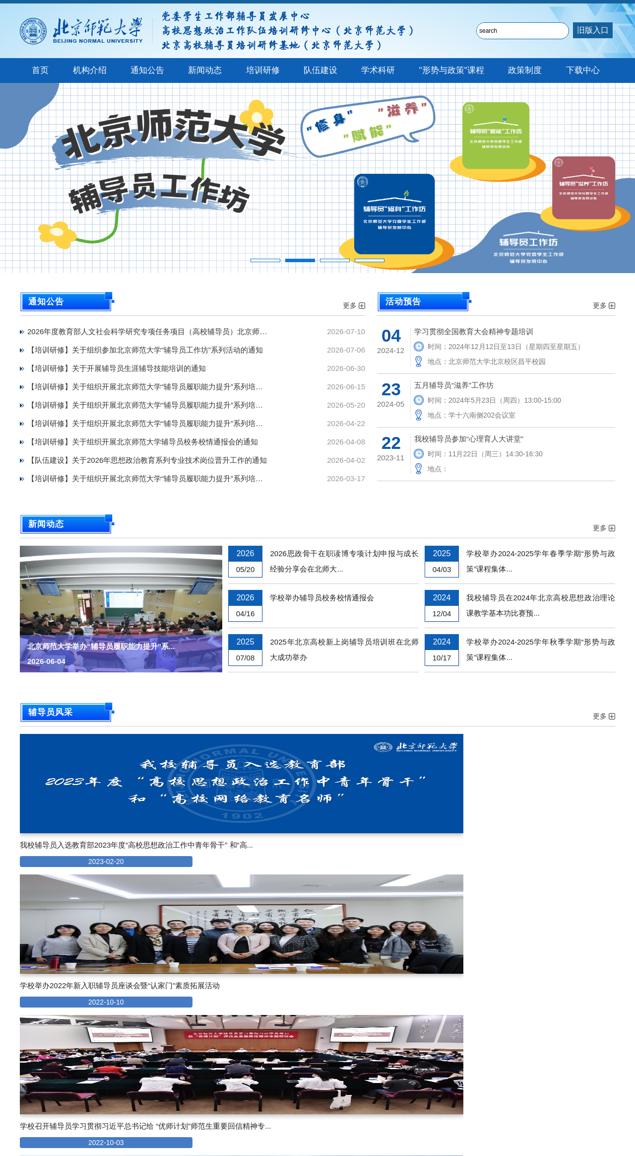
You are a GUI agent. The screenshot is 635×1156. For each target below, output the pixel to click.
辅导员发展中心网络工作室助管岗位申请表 (312, 946)
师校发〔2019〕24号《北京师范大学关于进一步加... (98, 1030)
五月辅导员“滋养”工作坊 (454, 385)
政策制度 (525, 70)
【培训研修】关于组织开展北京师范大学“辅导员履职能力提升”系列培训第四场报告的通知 (158, 386)
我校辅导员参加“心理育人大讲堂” (468, 438)
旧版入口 (593, 30)
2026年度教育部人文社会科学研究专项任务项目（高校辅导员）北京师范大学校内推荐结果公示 (158, 331)
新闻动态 (205, 70)
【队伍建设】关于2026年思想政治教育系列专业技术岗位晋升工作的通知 (147, 460)
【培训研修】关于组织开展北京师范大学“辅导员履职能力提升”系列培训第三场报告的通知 (158, 405)
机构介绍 (90, 70)
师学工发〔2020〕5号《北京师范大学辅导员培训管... (98, 1014)
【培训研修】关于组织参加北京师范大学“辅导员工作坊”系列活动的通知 (145, 350)
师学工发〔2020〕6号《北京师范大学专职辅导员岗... (98, 997)
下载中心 (583, 70)
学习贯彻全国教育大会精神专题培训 (473, 331)
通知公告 (147, 70)
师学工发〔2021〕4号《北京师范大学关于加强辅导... (98, 980)
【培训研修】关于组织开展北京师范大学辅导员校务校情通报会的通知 (142, 441)
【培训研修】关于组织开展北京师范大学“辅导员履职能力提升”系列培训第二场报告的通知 (158, 423)
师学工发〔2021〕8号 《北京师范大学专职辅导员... (98, 946)
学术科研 (378, 70)
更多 (354, 305)
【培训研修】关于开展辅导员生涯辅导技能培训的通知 (116, 368)
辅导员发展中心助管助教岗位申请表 (301, 963)
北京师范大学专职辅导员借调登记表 (301, 1014)
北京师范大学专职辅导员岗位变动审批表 (309, 1030)
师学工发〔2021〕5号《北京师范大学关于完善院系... (98, 963)
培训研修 (263, 70)
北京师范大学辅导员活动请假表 (294, 997)
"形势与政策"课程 (451, 70)
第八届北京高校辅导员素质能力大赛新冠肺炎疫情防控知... (312, 980)
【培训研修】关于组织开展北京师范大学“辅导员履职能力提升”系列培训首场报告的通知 (158, 478)
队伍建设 (320, 70)
